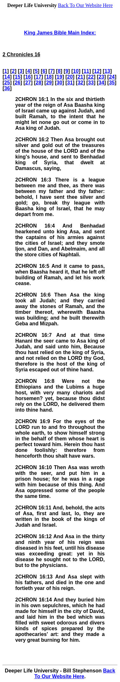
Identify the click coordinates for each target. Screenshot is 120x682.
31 (70, 82)
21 (80, 77)
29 (49, 82)
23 (101, 77)
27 (28, 82)
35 (112, 82)
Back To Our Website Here (85, 5)
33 (91, 82)
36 (7, 88)
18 (49, 77)
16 (28, 77)
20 (70, 77)
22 (91, 77)
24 (112, 77)
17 (38, 77)
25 (7, 82)
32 (80, 82)
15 (17, 77)
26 (17, 82)
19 (59, 77)
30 (59, 82)
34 (101, 82)
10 (76, 71)
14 (7, 77)
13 (107, 71)
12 (97, 71)
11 (86, 71)
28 (38, 82)
